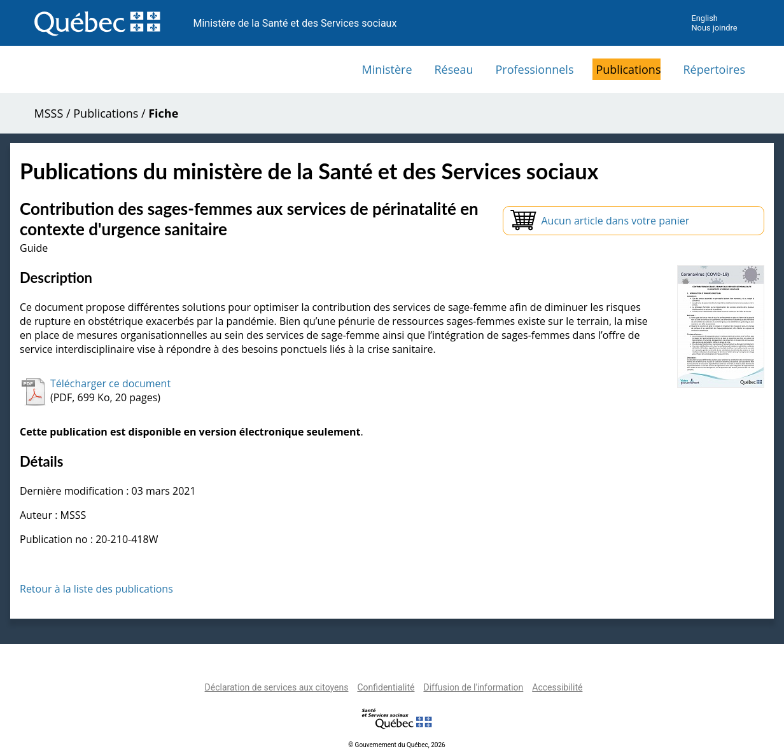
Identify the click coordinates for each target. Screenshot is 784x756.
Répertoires (714, 69)
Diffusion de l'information (473, 687)
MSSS (49, 113)
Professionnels (534, 69)
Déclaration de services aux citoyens (277, 687)
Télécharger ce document (110, 383)
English (704, 18)
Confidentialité (385, 687)
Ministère (387, 69)
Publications (628, 69)
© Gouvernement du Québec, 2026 (396, 744)
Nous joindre (714, 27)
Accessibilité (557, 687)
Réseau (454, 69)
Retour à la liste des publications (96, 589)
